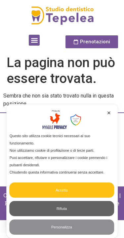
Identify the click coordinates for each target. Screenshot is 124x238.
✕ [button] (109, 113)
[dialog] (62, 171)
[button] (34, 40)
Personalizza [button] (61, 227)
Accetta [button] (62, 190)
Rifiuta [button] (62, 209)
